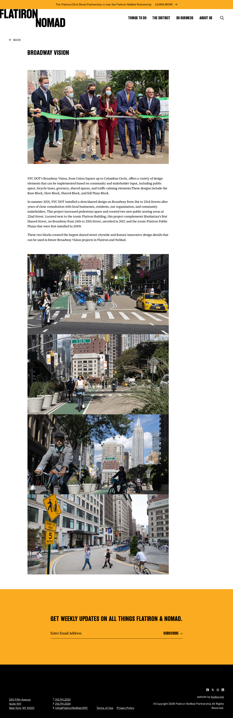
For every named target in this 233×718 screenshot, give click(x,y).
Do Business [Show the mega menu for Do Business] (184, 17)
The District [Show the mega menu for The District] (161, 17)
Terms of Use (104, 708)
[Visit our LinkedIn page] (223, 690)
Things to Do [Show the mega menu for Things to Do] (137, 17)
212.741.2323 (63, 699)
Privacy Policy (125, 708)
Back (17, 40)
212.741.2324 (63, 703)
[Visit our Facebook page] (208, 690)
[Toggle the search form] (222, 17)
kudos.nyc (217, 697)
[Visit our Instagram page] (218, 690)
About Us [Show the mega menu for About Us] (206, 17)
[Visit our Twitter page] (213, 690)
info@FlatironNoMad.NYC (71, 708)
